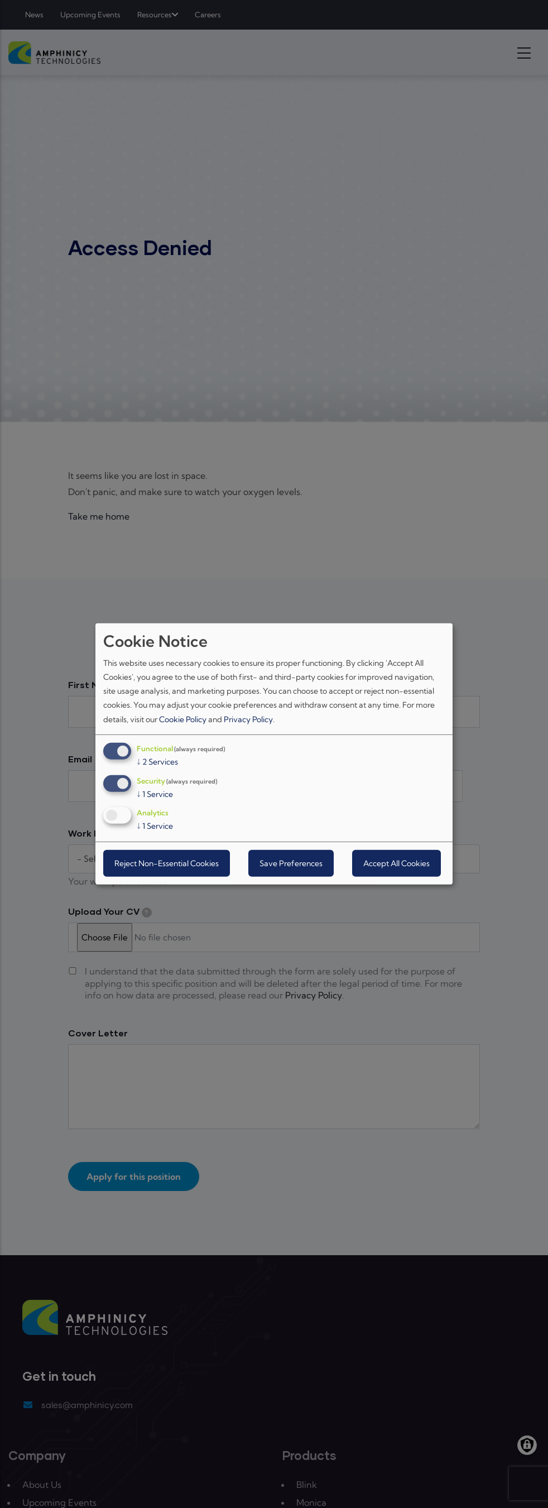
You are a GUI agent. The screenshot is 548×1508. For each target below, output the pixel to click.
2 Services (157, 761)
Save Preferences (291, 863)
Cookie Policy (182, 719)
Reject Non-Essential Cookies (166, 863)
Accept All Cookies (396, 863)
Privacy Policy (248, 719)
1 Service (155, 793)
